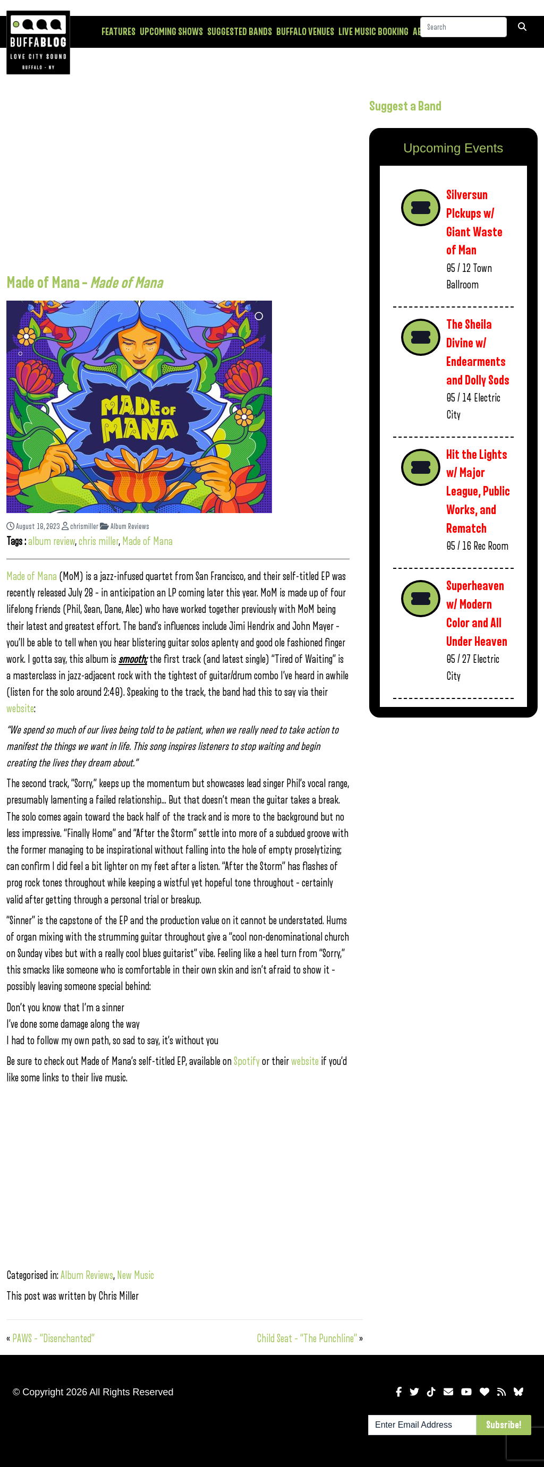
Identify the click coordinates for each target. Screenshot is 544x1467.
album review (51, 541)
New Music (135, 1275)
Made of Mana (147, 541)
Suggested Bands (239, 32)
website (20, 708)
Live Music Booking (373, 32)
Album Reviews (124, 527)
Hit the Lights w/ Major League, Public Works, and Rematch (478, 491)
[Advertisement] (178, 178)
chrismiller (80, 527)
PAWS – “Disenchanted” (53, 1338)
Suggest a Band (405, 106)
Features (118, 32)
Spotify (247, 1061)
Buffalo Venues (305, 32)
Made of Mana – (84, 283)
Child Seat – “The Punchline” (307, 1338)
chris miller (98, 541)
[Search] (463, 31)
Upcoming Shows (171, 32)
